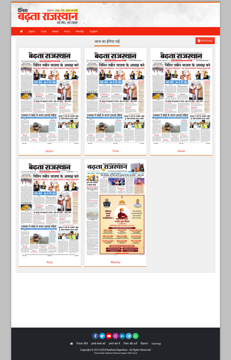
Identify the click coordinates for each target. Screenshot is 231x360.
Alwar (55, 31)
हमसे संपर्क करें (98, 343)
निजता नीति (82, 343)
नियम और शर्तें (130, 343)
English (94, 31)
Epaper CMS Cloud (129, 353)
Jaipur (32, 31)
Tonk (43, 31)
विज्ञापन (144, 343)
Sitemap (156, 343)
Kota (67, 31)
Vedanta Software (112, 353)
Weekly (80, 31)
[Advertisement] (148, 12)
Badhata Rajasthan (117, 349)
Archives (204, 41)
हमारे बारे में (114, 343)
